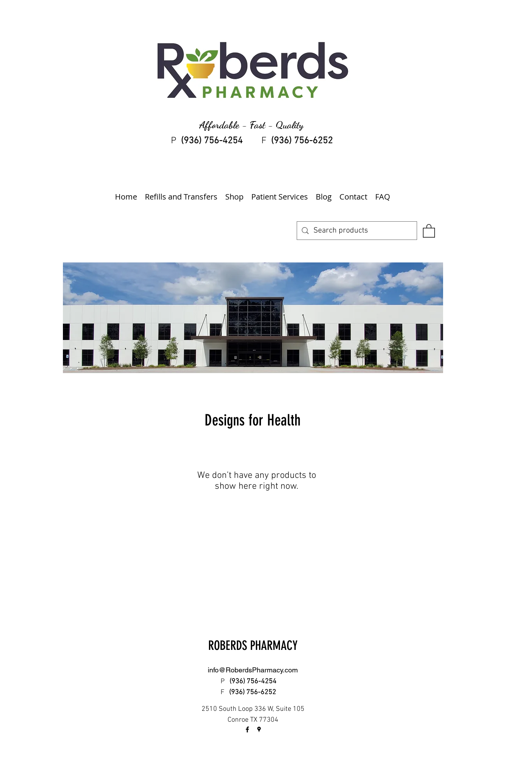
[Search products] (356, 231)
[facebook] (247, 729)
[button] (429, 230)
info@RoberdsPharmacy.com (253, 670)
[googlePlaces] (259, 729)
